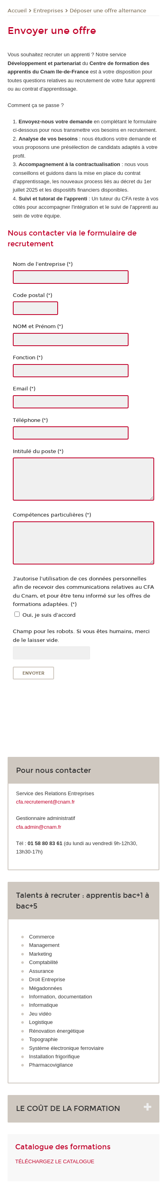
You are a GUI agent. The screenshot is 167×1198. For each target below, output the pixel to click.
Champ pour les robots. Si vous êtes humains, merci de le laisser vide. (81, 635)
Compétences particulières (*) (52, 515)
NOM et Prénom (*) (38, 326)
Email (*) (24, 389)
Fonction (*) (27, 357)
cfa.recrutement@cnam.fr (45, 802)
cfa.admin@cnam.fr (38, 827)
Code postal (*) (32, 295)
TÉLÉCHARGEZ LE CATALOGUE (54, 1161)
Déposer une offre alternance (108, 11)
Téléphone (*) (30, 420)
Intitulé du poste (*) (38, 451)
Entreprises (48, 11)
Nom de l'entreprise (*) (42, 264)
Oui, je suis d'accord (49, 615)
